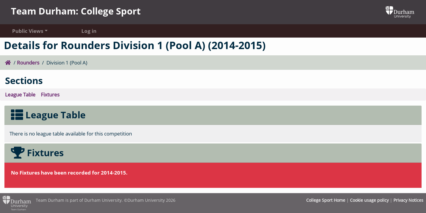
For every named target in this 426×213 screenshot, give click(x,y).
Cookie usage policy (369, 200)
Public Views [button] (27, 30)
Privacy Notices (408, 200)
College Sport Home (325, 200)
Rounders (28, 62)
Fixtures (50, 94)
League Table (20, 94)
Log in (88, 30)
